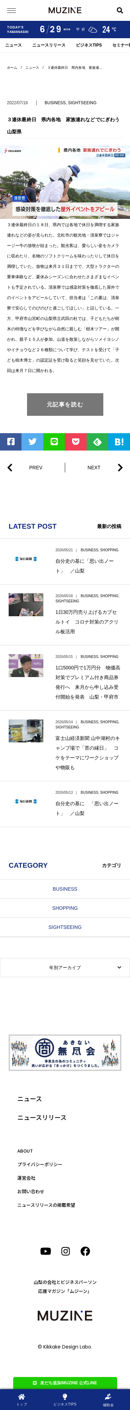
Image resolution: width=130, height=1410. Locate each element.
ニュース (13, 45)
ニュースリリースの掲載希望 (46, 1205)
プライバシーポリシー (39, 1164)
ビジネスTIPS (89, 45)
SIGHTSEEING (82, 102)
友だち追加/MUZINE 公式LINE (65, 1382)
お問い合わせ (30, 1191)
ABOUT (25, 1150)
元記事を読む (65, 404)
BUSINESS (55, 102)
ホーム (12, 67)
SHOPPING (109, 550)
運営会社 (26, 1177)
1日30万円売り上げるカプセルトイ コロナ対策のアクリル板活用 (87, 621)
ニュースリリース (49, 45)
